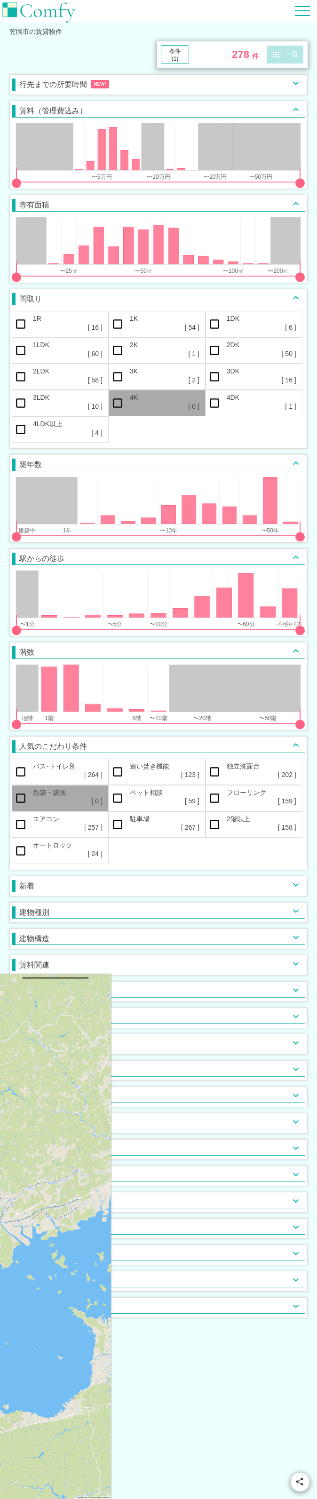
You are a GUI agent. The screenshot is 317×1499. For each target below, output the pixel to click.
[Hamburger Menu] (302, 10)
